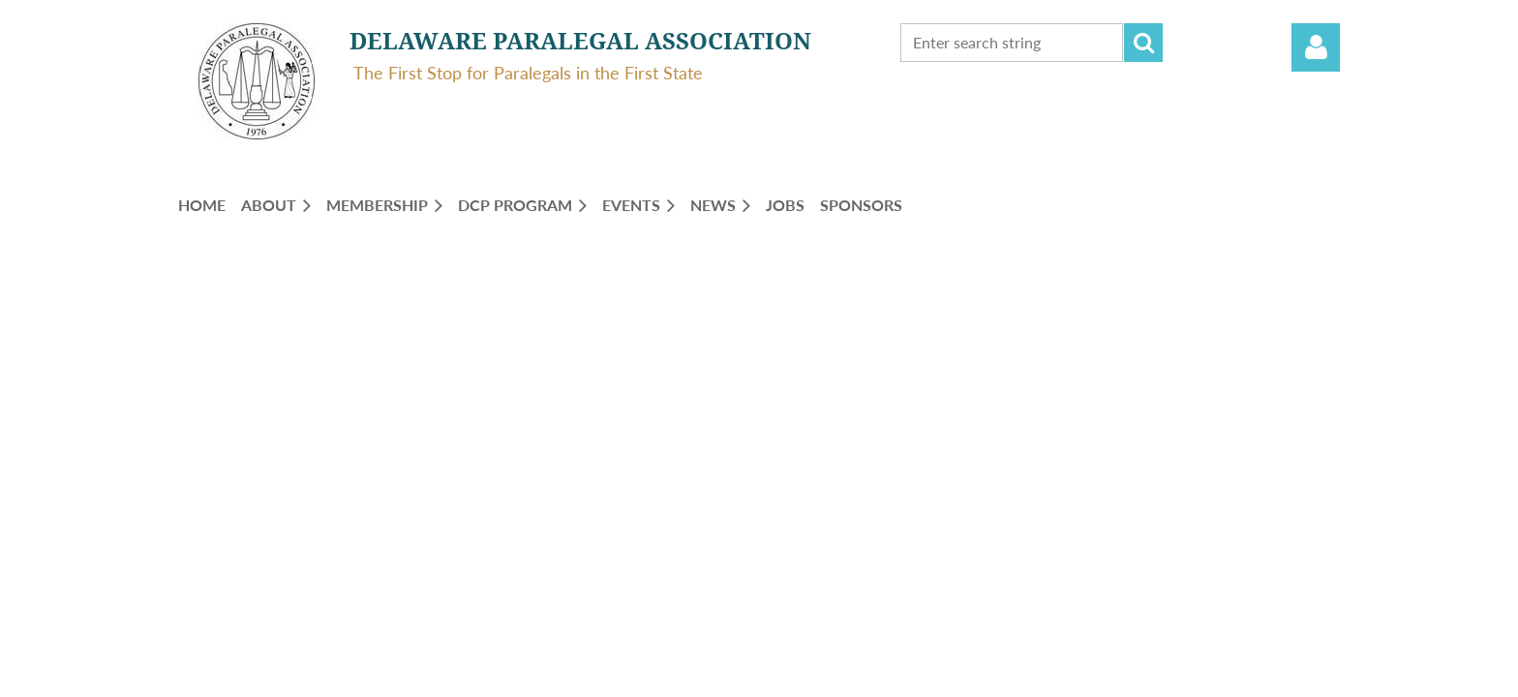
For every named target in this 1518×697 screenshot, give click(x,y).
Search (1143, 42)
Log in (1315, 47)
